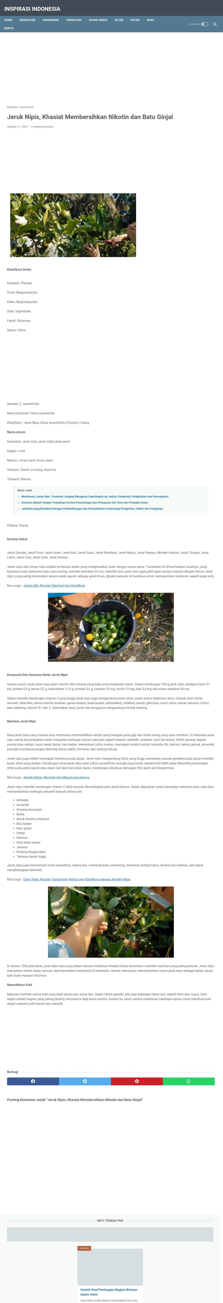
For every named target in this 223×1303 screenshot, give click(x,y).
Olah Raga (198, 444)
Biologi (179, 429)
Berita (11, 21)
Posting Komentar (42, 132)
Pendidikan (53, 13)
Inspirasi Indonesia (35, 4)
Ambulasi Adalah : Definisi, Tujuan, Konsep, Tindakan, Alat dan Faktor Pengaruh (186, 217)
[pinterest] (94, 1151)
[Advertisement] (111, 60)
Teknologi (76, 13)
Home (11, 13)
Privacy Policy (112, 1284)
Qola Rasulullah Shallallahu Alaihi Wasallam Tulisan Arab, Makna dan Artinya (187, 273)
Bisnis (191, 429)
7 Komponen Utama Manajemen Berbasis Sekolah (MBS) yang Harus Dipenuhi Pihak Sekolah (187, 302)
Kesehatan (30, 13)
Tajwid (167, 458)
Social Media (198, 451)
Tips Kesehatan (115, 1296)
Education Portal (95, 1296)
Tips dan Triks (200, 458)
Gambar (191, 436)
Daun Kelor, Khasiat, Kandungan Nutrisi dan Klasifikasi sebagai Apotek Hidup (76, 940)
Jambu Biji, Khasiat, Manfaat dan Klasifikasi (54, 613)
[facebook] (24, 1151)
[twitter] (59, 1151)
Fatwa (137, 13)
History (205, 436)
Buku (153, 13)
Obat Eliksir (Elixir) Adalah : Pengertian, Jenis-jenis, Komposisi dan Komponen (188, 245)
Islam (122, 13)
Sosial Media (101, 13)
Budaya (204, 429)
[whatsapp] (129, 1151)
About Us (77, 1284)
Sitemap (147, 1284)
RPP (183, 451)
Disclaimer (131, 1284)
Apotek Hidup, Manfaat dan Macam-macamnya (56, 833)
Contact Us (93, 1284)
